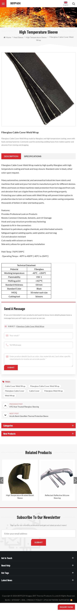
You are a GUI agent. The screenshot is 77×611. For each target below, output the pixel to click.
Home (7, 37)
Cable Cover (34, 391)
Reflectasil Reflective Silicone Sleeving (57, 496)
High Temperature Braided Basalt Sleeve (20, 496)
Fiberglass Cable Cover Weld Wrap (30, 329)
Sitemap (16, 600)
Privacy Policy (35, 600)
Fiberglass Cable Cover (14, 391)
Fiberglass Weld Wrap (53, 391)
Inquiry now (66, 607)
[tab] (11, 156)
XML (23, 600)
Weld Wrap (10, 395)
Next (75, 480)
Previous (1, 480)
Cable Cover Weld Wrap (15, 386)
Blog (7, 600)
